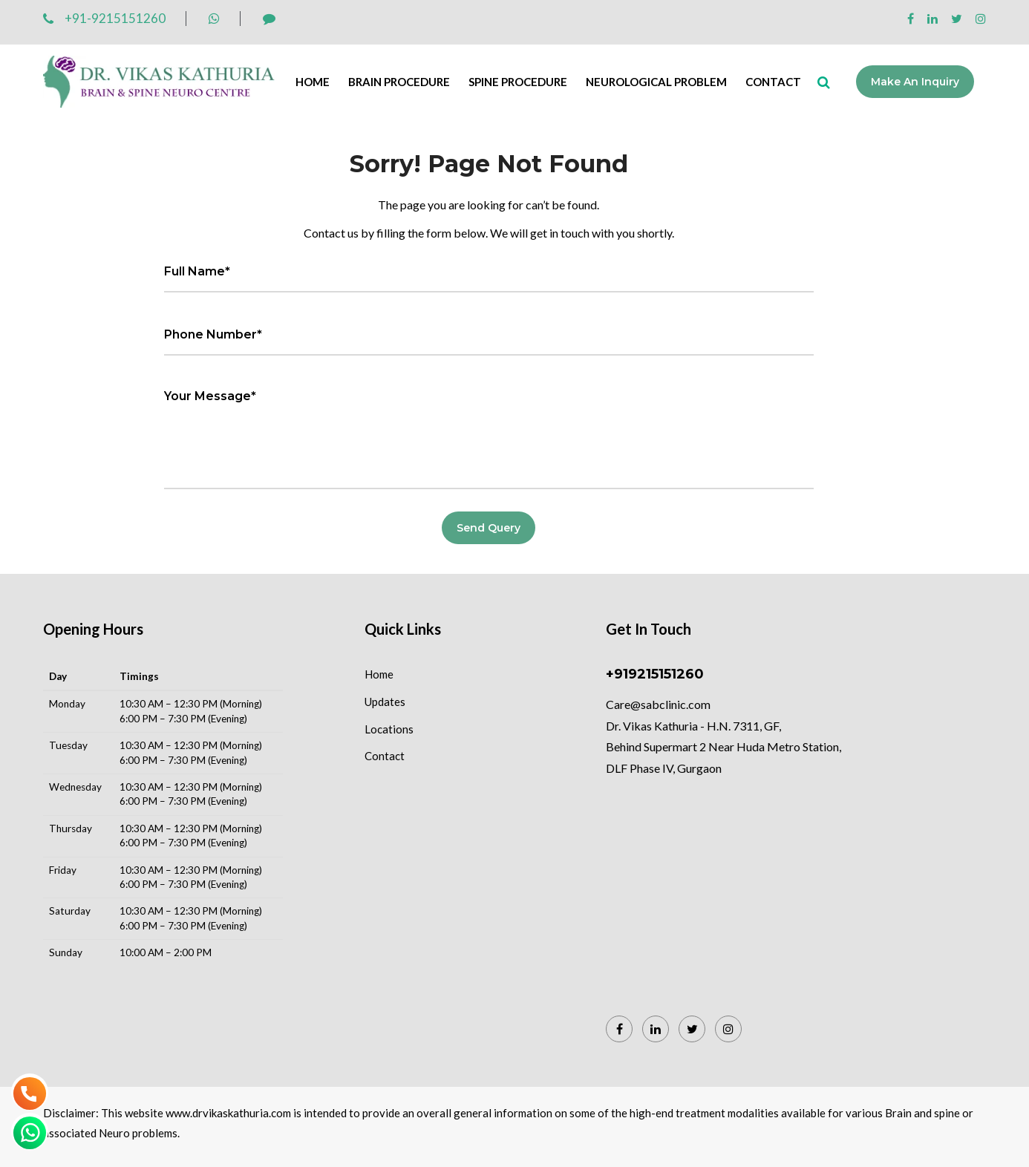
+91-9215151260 (104, 18)
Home (312, 81)
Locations (389, 729)
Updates (385, 701)
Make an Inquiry (916, 81)
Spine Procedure (517, 81)
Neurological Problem (656, 81)
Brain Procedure (399, 81)
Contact (773, 81)
